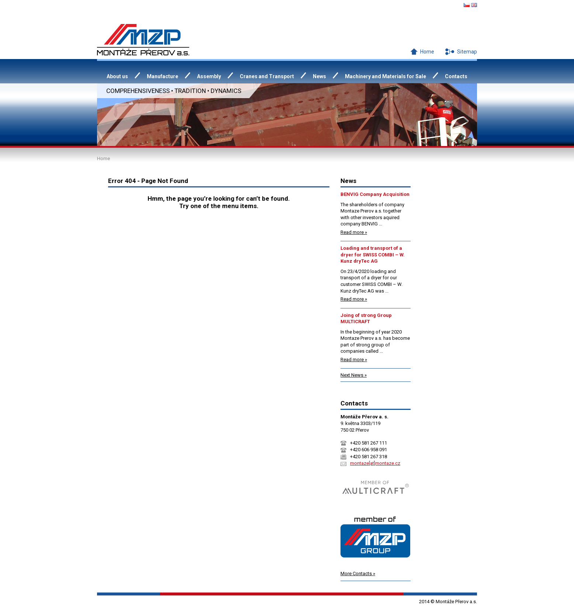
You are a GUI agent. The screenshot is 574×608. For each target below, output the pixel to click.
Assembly (209, 76)
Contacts (456, 76)
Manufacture (162, 76)
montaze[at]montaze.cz (375, 463)
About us (117, 76)
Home (427, 52)
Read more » (353, 232)
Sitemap (467, 52)
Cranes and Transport (267, 76)
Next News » (353, 375)
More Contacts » (357, 573)
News (319, 76)
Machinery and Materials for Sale (385, 76)
